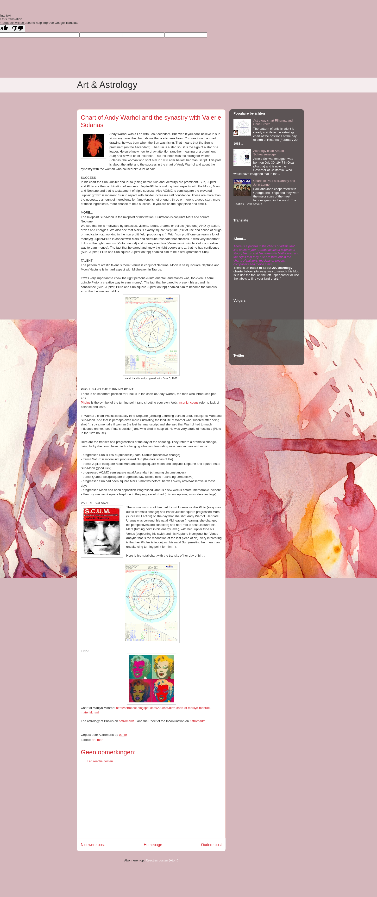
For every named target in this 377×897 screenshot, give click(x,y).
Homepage (153, 845)
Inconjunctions (188, 402)
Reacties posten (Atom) (162, 860)
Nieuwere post (93, 845)
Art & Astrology (107, 85)
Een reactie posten (100, 761)
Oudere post (211, 845)
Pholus (85, 402)
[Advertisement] (151, 804)
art (93, 740)
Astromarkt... (128, 721)
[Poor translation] (17, 28)
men (100, 740)
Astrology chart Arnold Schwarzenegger (268, 152)
